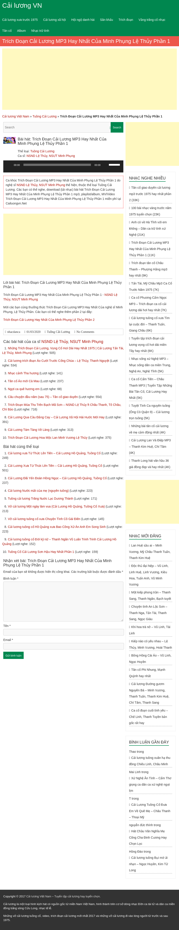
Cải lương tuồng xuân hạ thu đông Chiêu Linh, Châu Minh (149, 761)
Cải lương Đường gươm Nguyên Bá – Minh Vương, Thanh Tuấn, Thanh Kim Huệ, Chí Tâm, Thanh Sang (149, 693)
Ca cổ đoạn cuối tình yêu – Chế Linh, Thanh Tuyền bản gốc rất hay (148, 717)
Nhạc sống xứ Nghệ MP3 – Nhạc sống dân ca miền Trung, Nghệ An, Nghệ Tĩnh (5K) (150, 365)
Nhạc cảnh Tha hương (23, 373)
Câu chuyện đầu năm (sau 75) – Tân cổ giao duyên (43, 397)
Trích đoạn (126, 19)
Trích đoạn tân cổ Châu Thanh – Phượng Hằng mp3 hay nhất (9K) (148, 269)
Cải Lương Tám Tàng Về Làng (29, 429)
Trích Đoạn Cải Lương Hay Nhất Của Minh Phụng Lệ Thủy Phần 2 (49, 319)
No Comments (85, 332)
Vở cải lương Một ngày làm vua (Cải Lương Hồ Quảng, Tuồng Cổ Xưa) (57, 506)
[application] (63, 168)
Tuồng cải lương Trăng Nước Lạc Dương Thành (41, 498)
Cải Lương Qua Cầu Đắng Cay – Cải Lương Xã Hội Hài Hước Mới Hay (56, 417)
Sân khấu (106, 19)
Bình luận (10, 578)
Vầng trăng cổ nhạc (152, 19)
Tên (7, 626)
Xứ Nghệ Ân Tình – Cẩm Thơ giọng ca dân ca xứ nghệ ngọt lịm (150, 784)
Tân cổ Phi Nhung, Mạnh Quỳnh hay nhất (147, 673)
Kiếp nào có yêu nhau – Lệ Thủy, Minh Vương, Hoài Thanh (150, 644)
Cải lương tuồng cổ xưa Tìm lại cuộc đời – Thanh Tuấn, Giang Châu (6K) (149, 324)
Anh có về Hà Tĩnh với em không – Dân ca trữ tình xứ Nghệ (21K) (148, 228)
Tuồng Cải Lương (45, 116)
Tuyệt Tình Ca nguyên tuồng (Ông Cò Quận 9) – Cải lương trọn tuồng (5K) (149, 412)
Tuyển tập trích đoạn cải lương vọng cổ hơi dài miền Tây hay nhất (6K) (148, 345)
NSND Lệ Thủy (37, 156)
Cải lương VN (22, 5)
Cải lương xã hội (54, 19)
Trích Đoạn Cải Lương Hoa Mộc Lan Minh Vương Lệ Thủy (48, 437)
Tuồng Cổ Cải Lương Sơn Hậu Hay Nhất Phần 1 (41, 552)
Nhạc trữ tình (40, 30)
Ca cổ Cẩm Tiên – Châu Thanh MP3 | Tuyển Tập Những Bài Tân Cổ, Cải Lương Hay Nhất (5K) (150, 388)
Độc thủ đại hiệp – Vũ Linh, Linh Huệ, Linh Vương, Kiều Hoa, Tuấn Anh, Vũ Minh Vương (148, 575)
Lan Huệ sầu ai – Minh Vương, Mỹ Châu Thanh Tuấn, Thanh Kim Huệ (149, 552)
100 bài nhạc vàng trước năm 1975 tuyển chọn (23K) (150, 211)
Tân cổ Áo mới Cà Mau (24, 381)
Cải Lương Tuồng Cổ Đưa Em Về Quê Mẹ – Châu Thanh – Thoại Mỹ (149, 811)
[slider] (57, 165)
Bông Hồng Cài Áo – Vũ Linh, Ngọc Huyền (150, 659)
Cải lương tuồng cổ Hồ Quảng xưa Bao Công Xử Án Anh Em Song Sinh (57, 527)
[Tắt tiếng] (105, 165)
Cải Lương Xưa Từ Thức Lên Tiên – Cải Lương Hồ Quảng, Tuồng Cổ (55, 465)
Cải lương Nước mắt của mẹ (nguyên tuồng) (39, 490)
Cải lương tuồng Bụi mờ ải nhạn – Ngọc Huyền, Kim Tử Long (148, 864)
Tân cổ (7, 30)
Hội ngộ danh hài (82, 19)
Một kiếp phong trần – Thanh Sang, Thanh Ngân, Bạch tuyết (150, 595)
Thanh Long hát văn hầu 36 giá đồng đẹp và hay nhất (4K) (149, 464)
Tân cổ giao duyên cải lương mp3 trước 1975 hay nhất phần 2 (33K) (150, 194)
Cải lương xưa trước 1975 (20, 19)
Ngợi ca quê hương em (24, 389)
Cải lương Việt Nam (15, 116)
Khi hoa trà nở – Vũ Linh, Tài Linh (149, 630)
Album (21, 30)
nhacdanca (13, 332)
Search (117, 127)
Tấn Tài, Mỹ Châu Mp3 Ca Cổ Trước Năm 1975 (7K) (150, 286)
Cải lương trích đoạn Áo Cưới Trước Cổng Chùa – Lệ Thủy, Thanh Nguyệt (59, 360)
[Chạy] (9, 165)
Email (8, 640)
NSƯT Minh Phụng (62, 156)
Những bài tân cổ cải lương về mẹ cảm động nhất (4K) (148, 429)
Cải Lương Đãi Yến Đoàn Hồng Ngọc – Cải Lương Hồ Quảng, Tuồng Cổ (58, 478)
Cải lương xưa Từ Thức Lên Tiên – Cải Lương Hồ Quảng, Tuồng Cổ (54, 453)
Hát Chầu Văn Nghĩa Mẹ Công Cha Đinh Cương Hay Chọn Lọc (148, 837)
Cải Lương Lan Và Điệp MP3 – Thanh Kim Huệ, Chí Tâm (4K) (150, 446)
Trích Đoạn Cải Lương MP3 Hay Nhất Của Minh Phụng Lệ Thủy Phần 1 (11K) (149, 249)
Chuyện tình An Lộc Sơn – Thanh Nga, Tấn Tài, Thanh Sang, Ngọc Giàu (148, 613)
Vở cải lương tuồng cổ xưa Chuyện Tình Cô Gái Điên (44, 519)
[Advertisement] (89, 79)
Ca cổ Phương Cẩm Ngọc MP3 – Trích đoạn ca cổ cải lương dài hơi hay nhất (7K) (148, 304)
